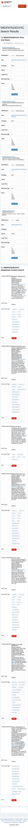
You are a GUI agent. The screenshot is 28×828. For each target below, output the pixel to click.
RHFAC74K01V (15, 530)
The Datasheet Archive (6, 2)
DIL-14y (13, 389)
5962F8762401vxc (15, 391)
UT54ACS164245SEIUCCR (17, 786)
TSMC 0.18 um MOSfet (17, 689)
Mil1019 (13, 316)
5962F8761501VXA (15, 535)
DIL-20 (13, 515)
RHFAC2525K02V (15, 329)
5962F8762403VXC (15, 326)
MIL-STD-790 (14, 684)
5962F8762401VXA (15, 324)
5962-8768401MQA (15, 697)
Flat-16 (13, 314)
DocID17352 (14, 319)
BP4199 (18, 456)
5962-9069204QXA (15, 776)
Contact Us (15, 822)
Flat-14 (13, 311)
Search (22, 6)
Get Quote (14, 94)
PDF (14, 338)
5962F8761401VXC (15, 404)
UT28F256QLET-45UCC (16, 791)
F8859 (13, 456)
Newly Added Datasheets (7, 819)
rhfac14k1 (14, 607)
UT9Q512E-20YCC (15, 781)
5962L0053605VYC (15, 773)
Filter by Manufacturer (8, 43)
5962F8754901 (15, 617)
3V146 (24, 456)
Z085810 (13, 788)
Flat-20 (19, 316)
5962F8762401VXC (16, 224)
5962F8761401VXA (15, 523)
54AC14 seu (14, 459)
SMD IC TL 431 (15, 525)
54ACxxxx (22, 359)
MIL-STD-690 (22, 684)
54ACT (18, 520)
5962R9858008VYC (16, 412)
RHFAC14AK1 (14, 331)
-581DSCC (14, 687)
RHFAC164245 (15, 396)
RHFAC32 (14, 540)
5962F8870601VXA (15, 538)
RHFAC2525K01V (15, 399)
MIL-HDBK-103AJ (15, 766)
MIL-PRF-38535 (20, 454)
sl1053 (13, 702)
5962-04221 (14, 712)
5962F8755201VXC (15, 409)
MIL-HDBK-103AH (18, 744)
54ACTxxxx (14, 285)
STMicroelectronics (8, 47)
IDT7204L (14, 694)
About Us (21, 822)
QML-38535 (14, 682)
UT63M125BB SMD (15, 707)
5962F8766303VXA (15, 627)
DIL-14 (19, 311)
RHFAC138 (14, 629)
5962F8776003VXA (15, 321)
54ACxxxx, (23, 284)
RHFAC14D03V (15, 528)
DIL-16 (19, 314)
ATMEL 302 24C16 (15, 778)
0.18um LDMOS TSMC (16, 699)
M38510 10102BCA (15, 692)
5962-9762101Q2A (21, 788)
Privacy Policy (19, 819)
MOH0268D (14, 783)
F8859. (23, 432)
